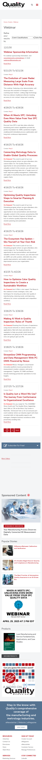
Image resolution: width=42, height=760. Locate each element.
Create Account (26, 739)
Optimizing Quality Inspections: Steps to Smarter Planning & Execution (20, 198)
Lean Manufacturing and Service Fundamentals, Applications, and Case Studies (26, 638)
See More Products (10, 656)
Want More (6, 750)
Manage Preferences (28, 750)
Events (10, 22)
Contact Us (6, 742)
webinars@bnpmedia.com (12, 60)
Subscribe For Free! (16, 445)
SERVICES (6, 756)
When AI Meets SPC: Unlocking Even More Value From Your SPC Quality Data (20, 118)
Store (4, 747)
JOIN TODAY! (21, 727)
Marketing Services (9, 758)
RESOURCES (7, 736)
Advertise (6, 739)
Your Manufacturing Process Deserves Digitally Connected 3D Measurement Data (20, 532)
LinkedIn (24, 758)
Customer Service (27, 747)
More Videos (6, 459)
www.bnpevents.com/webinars (14, 58)
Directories (6, 744)
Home (5, 22)
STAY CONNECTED (28, 756)
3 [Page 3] (12, 430)
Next (17, 430)
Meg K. (11, 74)
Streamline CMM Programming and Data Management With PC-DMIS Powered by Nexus (21, 357)
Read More (7, 64)
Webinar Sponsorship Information (21, 52)
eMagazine (25, 742)
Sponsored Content (14, 495)
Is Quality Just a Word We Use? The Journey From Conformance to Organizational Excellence (20, 397)
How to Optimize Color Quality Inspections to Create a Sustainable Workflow (20, 282)
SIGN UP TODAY (27, 736)
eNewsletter (25, 744)
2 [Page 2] (8, 430)
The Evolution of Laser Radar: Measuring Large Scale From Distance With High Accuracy (19, 81)
